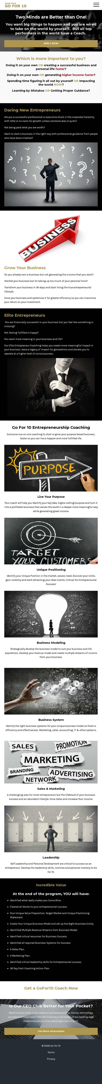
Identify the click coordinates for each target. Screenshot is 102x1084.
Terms (51, 1052)
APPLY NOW (51, 43)
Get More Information (51, 1031)
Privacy (51, 1058)
